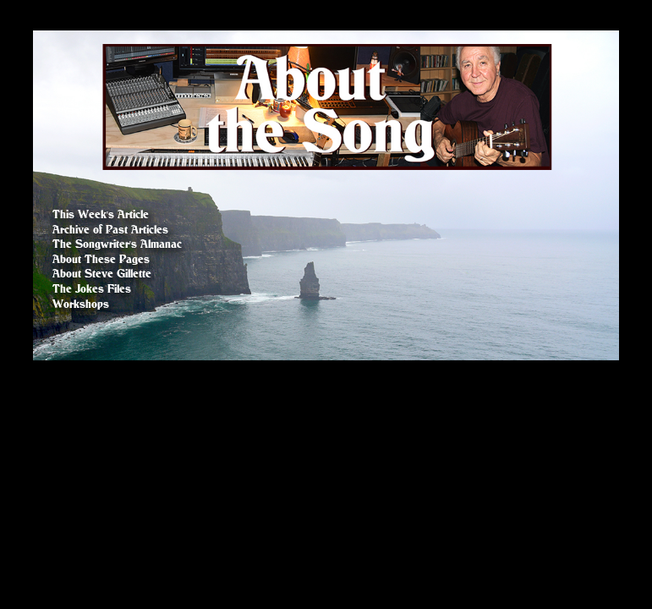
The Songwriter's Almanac (117, 244)
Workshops (80, 304)
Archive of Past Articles (110, 229)
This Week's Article (100, 214)
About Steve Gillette (101, 273)
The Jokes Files (91, 289)
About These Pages (101, 259)
